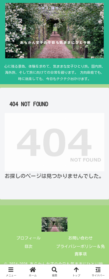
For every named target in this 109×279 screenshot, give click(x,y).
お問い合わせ (80, 238)
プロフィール (28, 238)
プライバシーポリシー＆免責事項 (80, 250)
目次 (28, 246)
